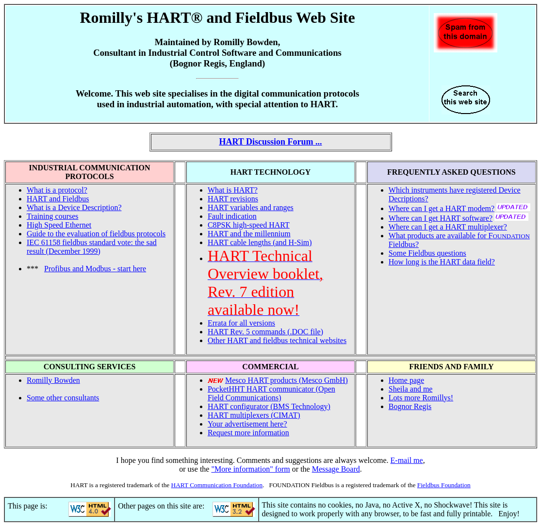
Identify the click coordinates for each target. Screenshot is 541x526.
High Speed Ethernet (59, 225)
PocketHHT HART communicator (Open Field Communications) (271, 393)
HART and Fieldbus (58, 199)
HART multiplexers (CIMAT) (254, 415)
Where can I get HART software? (440, 218)
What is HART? (233, 190)
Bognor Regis (410, 406)
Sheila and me (411, 389)
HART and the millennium (249, 234)
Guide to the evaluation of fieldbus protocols (96, 234)
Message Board (336, 469)
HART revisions (233, 199)
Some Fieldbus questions (427, 253)
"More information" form (250, 469)
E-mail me (407, 460)
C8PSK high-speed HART (249, 225)
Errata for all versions (241, 323)
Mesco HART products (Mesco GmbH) (286, 380)
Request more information (248, 432)
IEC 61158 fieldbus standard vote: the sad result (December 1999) (92, 246)
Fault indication (232, 216)
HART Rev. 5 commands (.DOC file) (265, 332)
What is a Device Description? (74, 207)
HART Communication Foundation (217, 485)
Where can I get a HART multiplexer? (448, 227)
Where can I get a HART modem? (441, 208)
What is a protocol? (57, 190)
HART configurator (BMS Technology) (269, 406)
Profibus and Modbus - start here (95, 268)
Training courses (53, 216)
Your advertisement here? (247, 424)
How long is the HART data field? (442, 262)
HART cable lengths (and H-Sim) (260, 242)
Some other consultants (63, 398)
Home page (406, 380)
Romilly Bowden (53, 380)
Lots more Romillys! (421, 398)
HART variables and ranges (251, 207)
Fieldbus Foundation (444, 485)
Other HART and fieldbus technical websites (277, 340)
